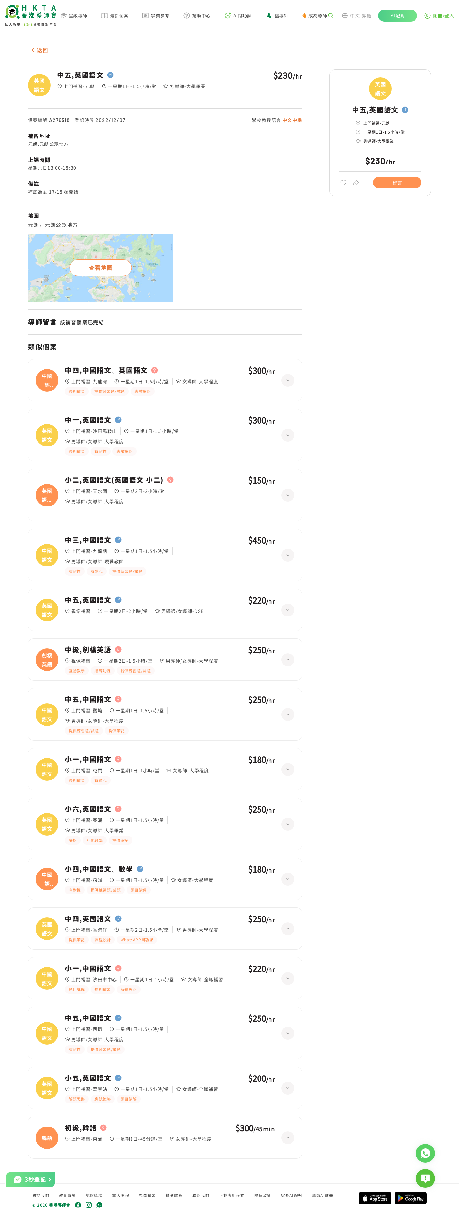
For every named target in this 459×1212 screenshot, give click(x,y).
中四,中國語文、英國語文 (106, 370)
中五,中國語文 (88, 699)
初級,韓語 (81, 1127)
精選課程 (174, 1195)
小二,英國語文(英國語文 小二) (114, 480)
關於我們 (40, 1195)
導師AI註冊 (322, 1195)
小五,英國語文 (88, 1078)
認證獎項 (94, 1195)
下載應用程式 (232, 1195)
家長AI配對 (291, 1195)
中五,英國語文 (80, 75)
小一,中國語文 (88, 759)
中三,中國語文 (88, 540)
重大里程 (120, 1195)
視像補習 (147, 1195)
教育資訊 (67, 1195)
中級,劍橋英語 (88, 649)
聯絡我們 (201, 1195)
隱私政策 (262, 1195)
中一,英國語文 (88, 420)
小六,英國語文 (88, 809)
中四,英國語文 (88, 918)
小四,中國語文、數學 (99, 869)
